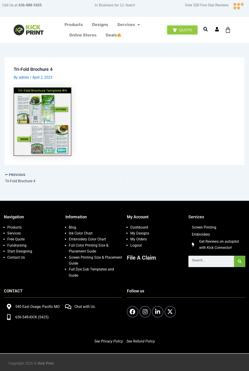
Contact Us (16, 257)
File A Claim (141, 258)
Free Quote (16, 239)
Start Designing (19, 251)
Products (73, 24)
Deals (113, 35)
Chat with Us (84, 306)
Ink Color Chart (80, 233)
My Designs (139, 233)
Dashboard (139, 227)
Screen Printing (204, 227)
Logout (136, 245)
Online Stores (83, 35)
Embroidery (201, 234)
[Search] (239, 261)
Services (128, 24)
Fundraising (16, 245)
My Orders (138, 239)
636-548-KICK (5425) (32, 317)
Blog (72, 227)
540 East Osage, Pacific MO (37, 306)
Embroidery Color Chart (88, 239)
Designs (100, 24)
